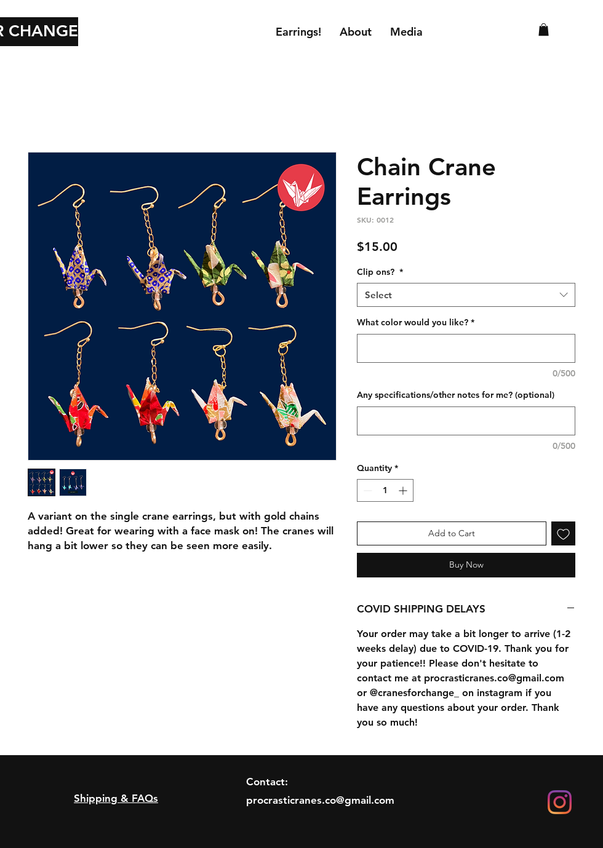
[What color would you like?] (466, 348)
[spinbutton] (385, 490)
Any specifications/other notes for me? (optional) (455, 394)
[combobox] (466, 295)
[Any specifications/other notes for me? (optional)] (466, 421)
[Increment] (404, 490)
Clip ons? (380, 271)
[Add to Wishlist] (563, 533)
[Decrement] (366, 490)
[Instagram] (560, 802)
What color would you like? (415, 322)
